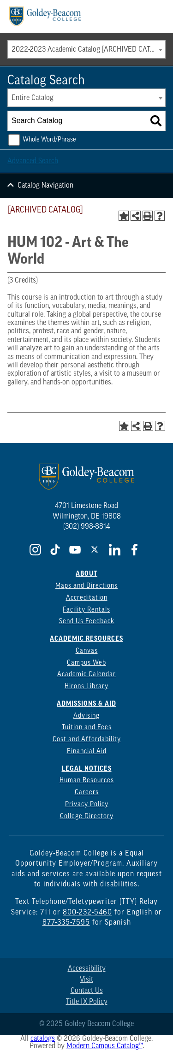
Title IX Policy (86, 1002)
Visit (86, 980)
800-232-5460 (87, 912)
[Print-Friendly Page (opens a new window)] (148, 216)
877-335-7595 (66, 922)
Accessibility (87, 969)
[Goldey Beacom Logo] (45, 16)
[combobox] (86, 49)
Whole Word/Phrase (49, 139)
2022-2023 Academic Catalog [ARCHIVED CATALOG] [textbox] (88, 49)
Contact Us (87, 991)
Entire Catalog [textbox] (33, 98)
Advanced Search (32, 161)
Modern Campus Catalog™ (104, 1046)
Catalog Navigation (45, 185)
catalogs (42, 1039)
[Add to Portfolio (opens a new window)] (124, 216)
